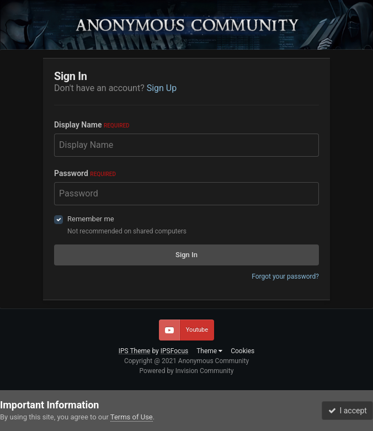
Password (85, 173)
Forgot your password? (285, 276)
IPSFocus (174, 351)
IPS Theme (135, 351)
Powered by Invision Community (187, 371)
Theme (209, 351)
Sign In (186, 255)
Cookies (242, 351)
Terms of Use (131, 417)
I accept (347, 410)
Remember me (90, 219)
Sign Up (162, 88)
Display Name (92, 124)
